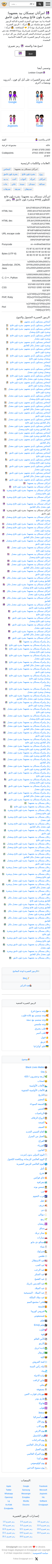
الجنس (42, 1108)
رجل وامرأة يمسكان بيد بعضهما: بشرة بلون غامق (27, 799)
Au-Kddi (8, 1505)
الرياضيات (41, 1113)
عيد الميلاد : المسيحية (35, 1292)
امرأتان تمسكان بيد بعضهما (36, 483)
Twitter (39, 125)
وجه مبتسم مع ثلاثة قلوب (35, 1015)
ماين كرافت (40, 1380)
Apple (39, 102)
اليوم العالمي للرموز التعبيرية (31, 1164)
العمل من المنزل (37, 1136)
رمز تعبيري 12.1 (26, 1529)
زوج (41, 174)
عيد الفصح (41, 1279)
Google (12, 102)
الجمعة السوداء (38, 1104)
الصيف (42, 1127)
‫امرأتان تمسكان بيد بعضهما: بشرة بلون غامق (29, 638)
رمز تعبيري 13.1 (8, 1533)
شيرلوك (42, 1251)
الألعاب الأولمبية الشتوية (34, 1090)
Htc (43, 1497)
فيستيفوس (40, 1315)
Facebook (43, 1486)
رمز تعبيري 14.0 (26, 1533)
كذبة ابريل (40, 1348)
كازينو (43, 1343)
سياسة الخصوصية (40, 1553)
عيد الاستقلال (39, 1260)
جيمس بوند (40, 1187)
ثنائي (14, 184)
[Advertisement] (26, 61)
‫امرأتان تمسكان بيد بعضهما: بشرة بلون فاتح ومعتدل (26, 524)
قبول (45, 1037)
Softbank (43, 1501)
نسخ (31, 53)
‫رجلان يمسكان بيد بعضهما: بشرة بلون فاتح (30, 806)
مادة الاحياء (40, 1375)
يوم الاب (42, 1426)
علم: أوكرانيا (41, 1046)
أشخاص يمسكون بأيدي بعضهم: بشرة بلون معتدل (27, 402)
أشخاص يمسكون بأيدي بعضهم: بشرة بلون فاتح (28, 325)
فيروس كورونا (39, 1311)
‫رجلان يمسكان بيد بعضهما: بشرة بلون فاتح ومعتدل (26, 843)
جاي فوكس (40, 1177)
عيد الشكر (41, 1274)
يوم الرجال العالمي (36, 1444)
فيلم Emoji (40, 1325)
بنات (5, 184)
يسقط (42, 1412)
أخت (14, 179)
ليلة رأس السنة (38, 1366)
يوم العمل (41, 1449)
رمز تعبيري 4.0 (9, 1525)
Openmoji (9, 1497)
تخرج (43, 1173)
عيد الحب (41, 1265)
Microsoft (43, 1490)
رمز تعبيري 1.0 (9, 1522)
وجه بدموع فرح (40, 1011)
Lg (9, 1501)
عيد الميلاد (41, 1288)
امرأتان (42, 179)
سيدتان (32, 184)
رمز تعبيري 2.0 (26, 1522)
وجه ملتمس (41, 1024)
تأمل (43, 1168)
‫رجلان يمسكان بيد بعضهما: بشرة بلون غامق (29, 958)
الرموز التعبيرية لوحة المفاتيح (26, 971)
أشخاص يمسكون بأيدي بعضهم (35, 322)
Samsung (26, 1490)
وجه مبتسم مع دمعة (37, 1020)
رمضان (42, 1223)
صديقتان (28, 189)
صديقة (17, 189)
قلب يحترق (42, 1028)
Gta (44, 1072)
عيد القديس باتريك (36, 1283)
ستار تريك (41, 1233)
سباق (43, 1228)
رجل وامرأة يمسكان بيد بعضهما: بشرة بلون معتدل (26, 722)
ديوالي (42, 1214)
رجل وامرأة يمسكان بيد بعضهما (34, 641)
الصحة (42, 1122)
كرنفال (42, 1352)
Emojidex (26, 1497)
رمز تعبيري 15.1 (8, 1536)
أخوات (23, 179)
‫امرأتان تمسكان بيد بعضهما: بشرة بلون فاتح (29, 487)
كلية (44, 1357)
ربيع (44, 1219)
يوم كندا (42, 1458)
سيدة (22, 184)
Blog (26, 978)
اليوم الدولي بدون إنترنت (33, 1154)
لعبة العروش (39, 1362)
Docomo (26, 1505)
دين (44, 1210)
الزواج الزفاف (39, 1118)
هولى (43, 1408)
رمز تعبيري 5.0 (26, 1525)
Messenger (26, 1494)
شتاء (43, 1246)
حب (44, 1191)
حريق (44, 1042)
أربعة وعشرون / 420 (35, 1076)
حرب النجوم (40, 1196)
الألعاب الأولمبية (38, 1085)
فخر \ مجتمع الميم (37, 1302)
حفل (43, 1200)
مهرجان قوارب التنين (35, 1394)
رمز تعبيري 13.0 (43, 1529)
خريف (43, 1205)
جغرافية (42, 1182)
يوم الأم (42, 1421)
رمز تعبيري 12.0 (8, 1529)
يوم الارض (41, 1431)
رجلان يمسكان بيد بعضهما (37, 803)
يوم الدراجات (39, 1440)
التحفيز (42, 1099)
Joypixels (12, 125)
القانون (42, 1150)
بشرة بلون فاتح (28, 174)
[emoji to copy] (20, 53)
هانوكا (43, 1403)
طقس (43, 1256)
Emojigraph (43, 1505)
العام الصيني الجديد (36, 1131)
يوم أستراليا (40, 1417)
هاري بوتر (41, 1398)
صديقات (6, 189)
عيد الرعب (40, 1269)
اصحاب (42, 1081)
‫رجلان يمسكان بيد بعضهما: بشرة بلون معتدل (29, 880)
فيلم (43, 1320)
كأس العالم (40, 1339)
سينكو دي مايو (39, 1242)
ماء (44, 1371)
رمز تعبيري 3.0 (43, 1522)
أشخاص (6, 169)
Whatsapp (8, 1494)
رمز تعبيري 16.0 (26, 1536)
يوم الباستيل (40, 1435)
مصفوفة (42, 1389)
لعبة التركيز (26, 985)
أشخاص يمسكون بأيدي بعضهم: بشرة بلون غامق (27, 479)
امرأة (32, 179)
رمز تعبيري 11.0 (43, 1525)
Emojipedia (8, 1508)
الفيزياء (42, 1145)
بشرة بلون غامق (10, 174)
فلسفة (42, 1306)
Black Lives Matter (36, 1067)
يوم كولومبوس (39, 1463)
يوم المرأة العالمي (37, 1454)
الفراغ (43, 1141)
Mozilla (26, 1501)
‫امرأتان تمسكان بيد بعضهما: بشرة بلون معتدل (28, 561)
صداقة (42, 184)
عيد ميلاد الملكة (38, 1297)
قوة (44, 1334)
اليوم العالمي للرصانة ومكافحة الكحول (27, 1159)
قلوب (43, 1329)
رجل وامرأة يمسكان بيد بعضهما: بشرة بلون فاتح (27, 645)
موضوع (26, 1059)
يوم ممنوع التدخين (37, 1467)
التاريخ (42, 1095)
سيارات (42, 1237)
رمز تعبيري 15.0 (43, 1533)
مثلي (43, 1385)
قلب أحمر (42, 1033)
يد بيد (5, 179)
